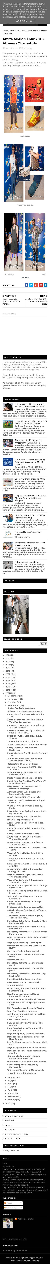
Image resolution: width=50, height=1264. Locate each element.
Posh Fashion (28, 205)
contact (37, 378)
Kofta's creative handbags (27, 562)
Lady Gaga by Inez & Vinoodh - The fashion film (25, 1029)
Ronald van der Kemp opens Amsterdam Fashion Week (28, 441)
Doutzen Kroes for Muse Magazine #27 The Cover (27, 938)
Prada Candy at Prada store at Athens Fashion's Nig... (26, 989)
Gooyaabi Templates (31, 1261)
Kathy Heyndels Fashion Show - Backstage (23, 749)
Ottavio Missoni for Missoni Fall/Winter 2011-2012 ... (27, 911)
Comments (10, 1207)
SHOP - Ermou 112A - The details (23, 797)
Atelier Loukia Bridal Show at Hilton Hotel (25, 824)
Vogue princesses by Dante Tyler (24, 942)
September (14, 705)
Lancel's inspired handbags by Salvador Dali (22, 1066)
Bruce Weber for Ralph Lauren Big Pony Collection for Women (31, 422)
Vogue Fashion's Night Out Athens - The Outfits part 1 (25, 881)
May (10, 1087)
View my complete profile (15, 1239)
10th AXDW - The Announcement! (24, 711)
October (12, 702)
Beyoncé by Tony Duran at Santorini (25, 1033)
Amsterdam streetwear (16, 1134)
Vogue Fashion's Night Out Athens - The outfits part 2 (25, 876)
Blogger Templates (36, 1258)
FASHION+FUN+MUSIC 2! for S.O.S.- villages (25, 737)
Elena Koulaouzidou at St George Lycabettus (24, 903)
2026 (8, 655)
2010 (8, 1103)
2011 (8, 693)
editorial (9, 1121)
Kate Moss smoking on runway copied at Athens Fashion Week (29, 405)
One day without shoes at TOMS (30, 479)
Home (5, 31)
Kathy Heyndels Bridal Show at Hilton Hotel (26, 829)
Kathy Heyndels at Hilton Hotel (23, 834)
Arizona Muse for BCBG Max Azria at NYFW (25, 955)
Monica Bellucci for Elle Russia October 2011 (27, 754)
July (10, 1080)
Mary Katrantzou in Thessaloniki (23, 982)
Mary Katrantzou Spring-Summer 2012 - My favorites (27, 812)
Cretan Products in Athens (21, 708)
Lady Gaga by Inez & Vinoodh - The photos (25, 1024)
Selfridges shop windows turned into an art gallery (26, 1015)
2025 (8, 658)
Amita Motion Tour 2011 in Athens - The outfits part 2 (25, 843)
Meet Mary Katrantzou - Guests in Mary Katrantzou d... (27, 922)
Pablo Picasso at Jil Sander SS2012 (24, 778)
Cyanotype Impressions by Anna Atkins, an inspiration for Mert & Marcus (30, 462)
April (10, 1090)
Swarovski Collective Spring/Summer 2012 (26, 1003)
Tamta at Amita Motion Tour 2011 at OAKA (25, 859)
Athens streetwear (14, 1116)
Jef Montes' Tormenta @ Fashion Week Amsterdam (30, 544)
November (13, 699)
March (11, 1093)
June (10, 1084)
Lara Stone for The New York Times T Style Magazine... (26, 782)
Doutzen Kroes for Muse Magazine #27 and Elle (27, 1052)
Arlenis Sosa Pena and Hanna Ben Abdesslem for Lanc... (24, 759)
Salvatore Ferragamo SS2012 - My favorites (24, 768)
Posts (8, 1203)
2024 (8, 661)
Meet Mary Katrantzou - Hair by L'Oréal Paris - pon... (27, 933)
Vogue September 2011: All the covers (26, 1047)
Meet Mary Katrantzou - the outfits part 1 (25, 969)
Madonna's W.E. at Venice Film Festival (26, 1061)
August (12, 1077)
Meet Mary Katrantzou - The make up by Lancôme (26, 927)
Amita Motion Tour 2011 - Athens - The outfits (26, 849)
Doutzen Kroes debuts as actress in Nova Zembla (25, 1038)
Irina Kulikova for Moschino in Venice (26, 999)
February (12, 1096)
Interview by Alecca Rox (15, 1250)
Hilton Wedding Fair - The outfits (24, 816)
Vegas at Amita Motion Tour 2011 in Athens (25, 854)
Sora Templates (21, 1258)
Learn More (21, 21)
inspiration (10, 1130)
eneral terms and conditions (18, 385)
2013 (8, 687)
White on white (15, 985)
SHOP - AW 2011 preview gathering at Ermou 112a (26, 801)
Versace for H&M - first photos (22, 741)
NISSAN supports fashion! (20, 820)
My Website (8, 1166)
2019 (8, 668)
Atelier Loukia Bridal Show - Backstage (27, 744)
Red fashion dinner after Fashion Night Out (27, 1043)
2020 (8, 665)
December (13, 696)
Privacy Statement (11, 1150)
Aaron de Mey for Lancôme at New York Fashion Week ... (25, 721)
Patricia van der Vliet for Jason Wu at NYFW (26, 947)
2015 (8, 680)
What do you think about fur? (22, 1073)
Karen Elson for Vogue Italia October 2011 (26, 715)
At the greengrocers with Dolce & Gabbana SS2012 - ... (24, 773)
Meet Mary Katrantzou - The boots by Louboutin (26, 974)
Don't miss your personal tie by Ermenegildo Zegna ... (23, 995)
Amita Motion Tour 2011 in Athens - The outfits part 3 (25, 838)
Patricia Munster (25, 1219)
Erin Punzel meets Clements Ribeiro (25, 1008)
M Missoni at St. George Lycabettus (25, 907)
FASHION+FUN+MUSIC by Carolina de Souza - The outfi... (25, 726)
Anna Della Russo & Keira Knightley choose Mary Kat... (25, 916)
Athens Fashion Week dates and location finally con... (24, 793)
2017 (8, 674)
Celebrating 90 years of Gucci (22, 764)
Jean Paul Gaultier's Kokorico (22, 1011)
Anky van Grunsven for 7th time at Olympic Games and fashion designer (31, 498)
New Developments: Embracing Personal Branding (30, 516)
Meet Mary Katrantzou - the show (24, 979)
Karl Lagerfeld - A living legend (23, 951)
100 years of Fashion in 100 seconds (25, 1070)
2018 (8, 671)
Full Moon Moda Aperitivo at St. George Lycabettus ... (27, 886)
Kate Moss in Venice (17, 1019)
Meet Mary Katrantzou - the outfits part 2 (25, 964)
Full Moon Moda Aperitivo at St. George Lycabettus (27, 892)
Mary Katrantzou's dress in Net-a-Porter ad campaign (24, 787)
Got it (32, 21)
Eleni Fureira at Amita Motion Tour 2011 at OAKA (27, 865)
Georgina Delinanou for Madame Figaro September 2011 (24, 1057)
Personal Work (12, 1139)
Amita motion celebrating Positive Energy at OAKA (24, 870)
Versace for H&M (15, 960)
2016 (8, 677)
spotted (9, 1125)
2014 (8, 683)
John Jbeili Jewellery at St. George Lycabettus (24, 897)
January (12, 1099)
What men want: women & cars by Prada (24, 807)
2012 (8, 690)
